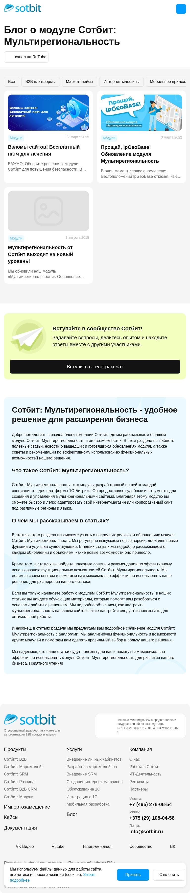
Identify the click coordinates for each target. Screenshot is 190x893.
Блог (72, 814)
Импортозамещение (27, 807)
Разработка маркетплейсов (92, 767)
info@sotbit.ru (146, 831)
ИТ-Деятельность (145, 774)
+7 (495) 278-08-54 (150, 804)
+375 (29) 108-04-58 (152, 818)
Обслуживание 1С (83, 789)
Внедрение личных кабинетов (94, 759)
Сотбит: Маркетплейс (24, 767)
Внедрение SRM (82, 774)
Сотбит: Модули (18, 797)
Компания (140, 749)
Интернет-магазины (121, 81)
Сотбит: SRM (16, 774)
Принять (128, 875)
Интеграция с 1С (82, 797)
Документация (20, 828)
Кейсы (11, 817)
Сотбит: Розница (19, 782)
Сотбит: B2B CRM (20, 789)
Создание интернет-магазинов (94, 782)
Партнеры (138, 789)
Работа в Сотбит (144, 767)
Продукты (15, 749)
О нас (134, 759)
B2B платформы (40, 81)
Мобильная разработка (88, 804)
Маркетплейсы (79, 81)
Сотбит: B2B (15, 759)
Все (11, 81)
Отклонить (164, 875)
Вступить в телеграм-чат (95, 366)
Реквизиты (139, 782)
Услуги (74, 749)
